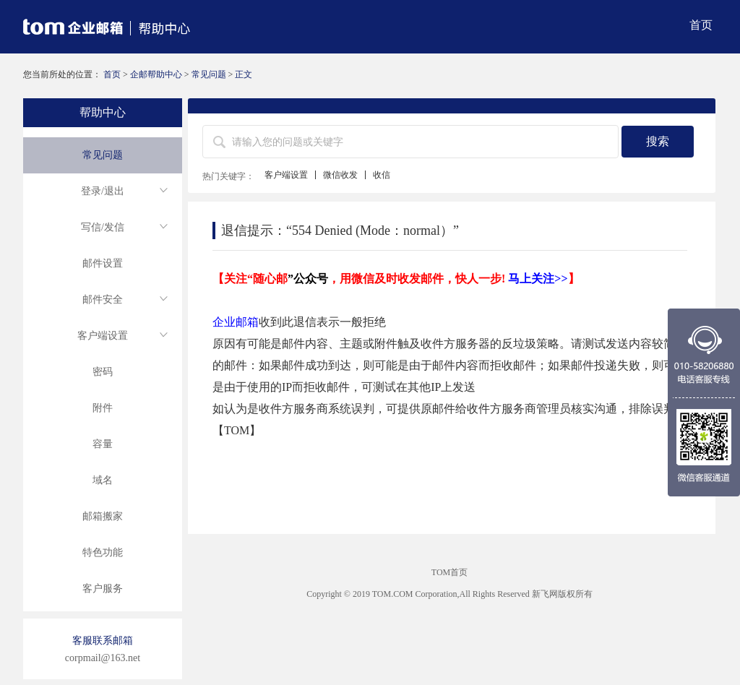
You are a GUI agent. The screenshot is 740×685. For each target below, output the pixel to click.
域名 (102, 480)
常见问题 (209, 74)
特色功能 (102, 552)
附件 (102, 407)
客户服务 (102, 588)
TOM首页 (449, 572)
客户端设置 (286, 175)
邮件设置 (102, 263)
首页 (701, 25)
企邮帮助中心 (156, 74)
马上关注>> (537, 278)
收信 (381, 175)
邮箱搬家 (102, 516)
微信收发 (340, 175)
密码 (102, 371)
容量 (102, 444)
